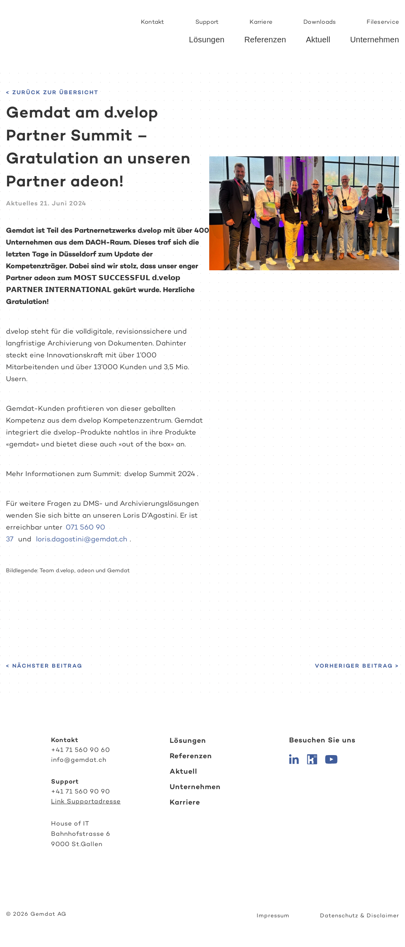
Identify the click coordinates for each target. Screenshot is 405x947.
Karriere (261, 21)
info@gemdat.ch (78, 759)
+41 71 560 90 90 (80, 791)
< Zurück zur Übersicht (52, 92)
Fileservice (383, 21)
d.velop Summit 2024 (159, 473)
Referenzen (265, 39)
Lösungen (207, 39)
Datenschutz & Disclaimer (359, 915)
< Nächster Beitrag (44, 665)
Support (207, 21)
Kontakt (153, 21)
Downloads (319, 21)
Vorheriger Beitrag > (357, 665)
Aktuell (318, 39)
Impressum (273, 915)
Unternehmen (374, 39)
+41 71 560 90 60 (80, 749)
